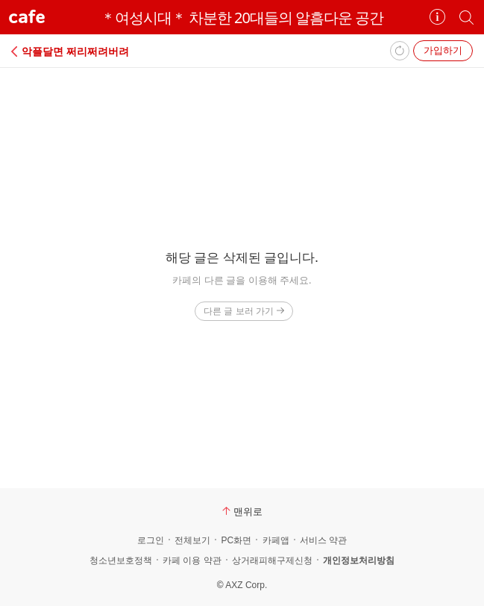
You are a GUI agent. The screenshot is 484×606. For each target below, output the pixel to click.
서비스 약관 (323, 540)
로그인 (150, 540)
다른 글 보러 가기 (243, 310)
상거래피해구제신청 (272, 560)
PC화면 (236, 540)
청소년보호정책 (120, 560)
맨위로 (242, 511)
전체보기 (192, 540)
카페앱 (276, 540)
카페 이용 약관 (192, 560)
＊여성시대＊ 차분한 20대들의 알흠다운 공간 (242, 17)
